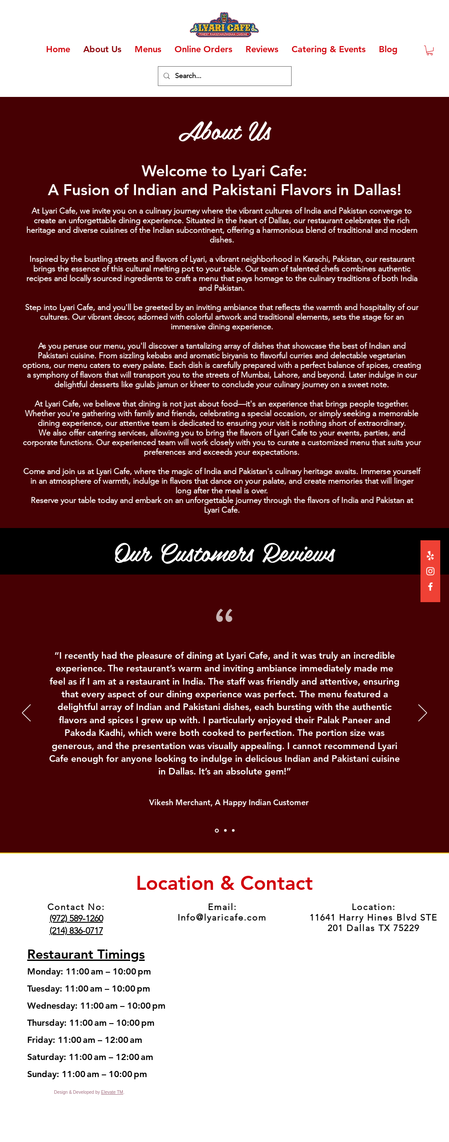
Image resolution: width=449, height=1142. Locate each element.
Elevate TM (112, 1092)
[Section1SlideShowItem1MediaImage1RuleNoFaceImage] (217, 830)
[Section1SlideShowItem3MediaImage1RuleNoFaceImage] (233, 830)
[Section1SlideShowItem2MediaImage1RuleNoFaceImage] (225, 830)
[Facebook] (430, 586)
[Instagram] (430, 571)
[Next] (422, 713)
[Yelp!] (430, 555)
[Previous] (26, 713)
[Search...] (224, 76)
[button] (429, 50)
